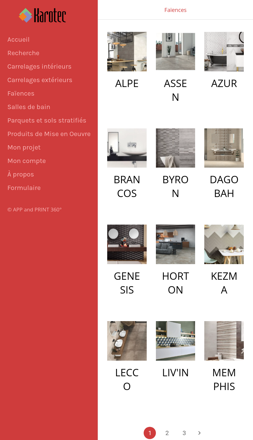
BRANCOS (127, 186)
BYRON (175, 186)
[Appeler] (243, 9)
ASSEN (175, 90)
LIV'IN (175, 372)
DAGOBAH (224, 186)
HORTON (175, 283)
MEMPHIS (224, 379)
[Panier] (228, 9)
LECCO (127, 379)
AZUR (224, 83)
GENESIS (127, 283)
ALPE (126, 83)
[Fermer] (107, 9)
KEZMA (224, 283)
